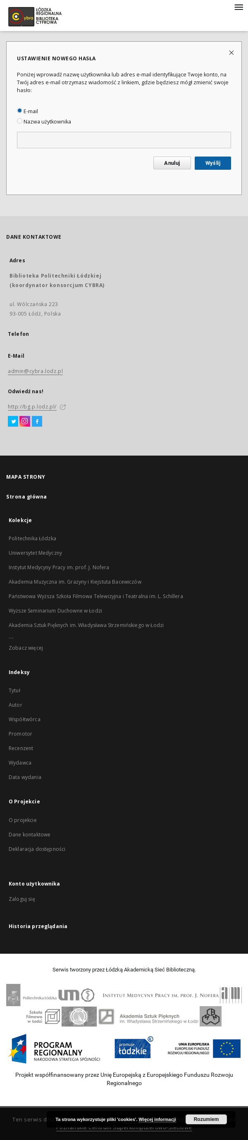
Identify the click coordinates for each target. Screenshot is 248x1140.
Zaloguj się (22, 898)
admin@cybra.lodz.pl (35, 371)
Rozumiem (206, 1119)
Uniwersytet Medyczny (35, 552)
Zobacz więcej (26, 647)
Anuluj (172, 163)
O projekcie (23, 820)
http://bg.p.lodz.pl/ (32, 406)
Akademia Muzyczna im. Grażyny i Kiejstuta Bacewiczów (75, 581)
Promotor (20, 733)
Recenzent (21, 748)
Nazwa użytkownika (44, 121)
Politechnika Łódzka (32, 538)
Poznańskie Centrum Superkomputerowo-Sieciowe (124, 1127)
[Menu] (238, 6)
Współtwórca (25, 719)
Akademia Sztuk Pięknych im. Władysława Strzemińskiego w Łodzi (86, 625)
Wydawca (20, 762)
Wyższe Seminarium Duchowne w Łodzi (55, 610)
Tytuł (14, 690)
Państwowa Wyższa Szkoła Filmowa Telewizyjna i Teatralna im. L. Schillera (96, 596)
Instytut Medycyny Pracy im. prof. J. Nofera (59, 567)
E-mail (27, 111)
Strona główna (26, 496)
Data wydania (25, 777)
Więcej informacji (157, 1119)
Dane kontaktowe (29, 834)
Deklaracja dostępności (37, 849)
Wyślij (212, 163)
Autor (15, 704)
